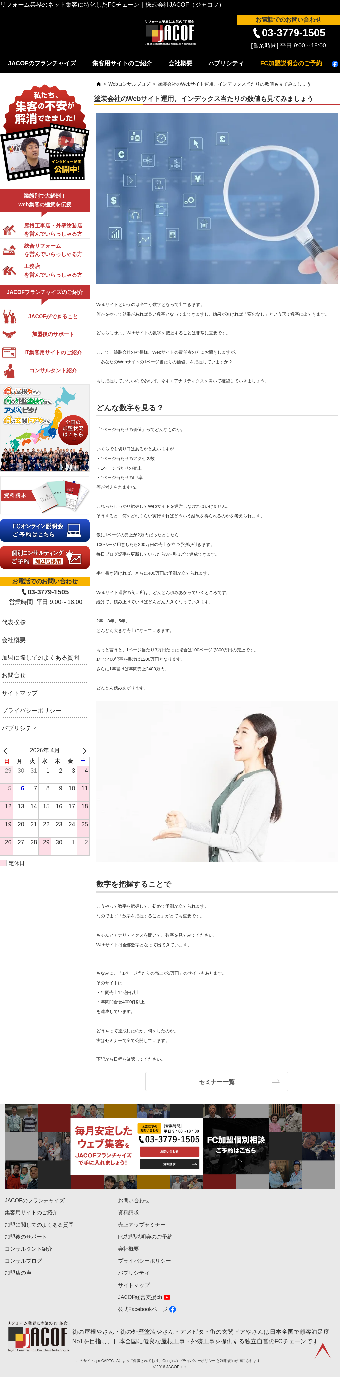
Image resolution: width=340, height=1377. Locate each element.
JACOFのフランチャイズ (42, 63)
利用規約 (227, 1361)
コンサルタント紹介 (28, 1249)
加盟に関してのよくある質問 (39, 1225)
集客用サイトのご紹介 (122, 63)
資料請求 (128, 1212)
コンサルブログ (23, 1261)
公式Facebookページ (143, 1309)
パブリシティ (226, 63)
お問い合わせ (134, 1200)
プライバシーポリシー (31, 710)
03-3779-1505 (293, 33)
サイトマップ (20, 693)
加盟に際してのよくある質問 (40, 657)
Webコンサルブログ (129, 84)
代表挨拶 (14, 622)
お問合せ (14, 675)
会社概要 (180, 63)
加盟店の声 (18, 1273)
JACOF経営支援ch (140, 1297)
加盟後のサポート (26, 1236)
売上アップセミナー (142, 1225)
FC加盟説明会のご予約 (291, 63)
